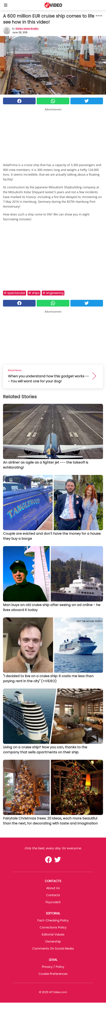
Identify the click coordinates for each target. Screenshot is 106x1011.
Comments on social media (53, 948)
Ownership (53, 941)
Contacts (53, 895)
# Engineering (53, 293)
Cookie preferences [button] (53, 974)
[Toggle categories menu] (5, 5)
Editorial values (53, 934)
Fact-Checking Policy (53, 920)
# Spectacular (14, 293)
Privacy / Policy (53, 967)
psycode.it (53, 902)
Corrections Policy (53, 927)
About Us (53, 888)
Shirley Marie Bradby (27, 28)
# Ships (34, 293)
